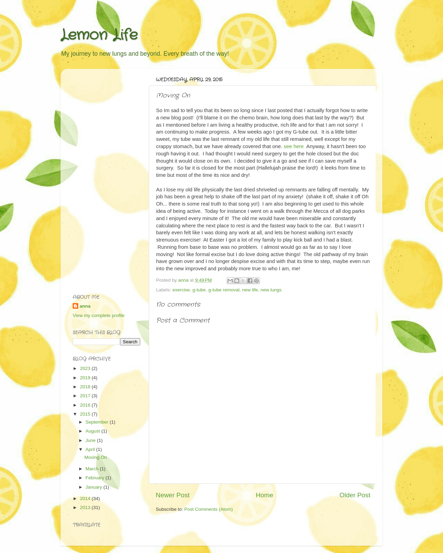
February (95, 477)
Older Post (355, 495)
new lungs (271, 289)
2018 (86, 386)
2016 (86, 405)
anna (85, 306)
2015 (86, 414)
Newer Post (173, 495)
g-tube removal (223, 289)
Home (264, 495)
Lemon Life (99, 35)
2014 (86, 498)
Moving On (95, 457)
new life (250, 289)
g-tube (199, 289)
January (94, 487)
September (97, 422)
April (90, 449)
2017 (86, 395)
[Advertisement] (100, 178)
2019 (86, 377)
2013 (86, 507)
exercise (181, 289)
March (92, 468)
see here (294, 146)
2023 (86, 368)
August (93, 431)
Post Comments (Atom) (208, 509)
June (91, 440)
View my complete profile (99, 315)
